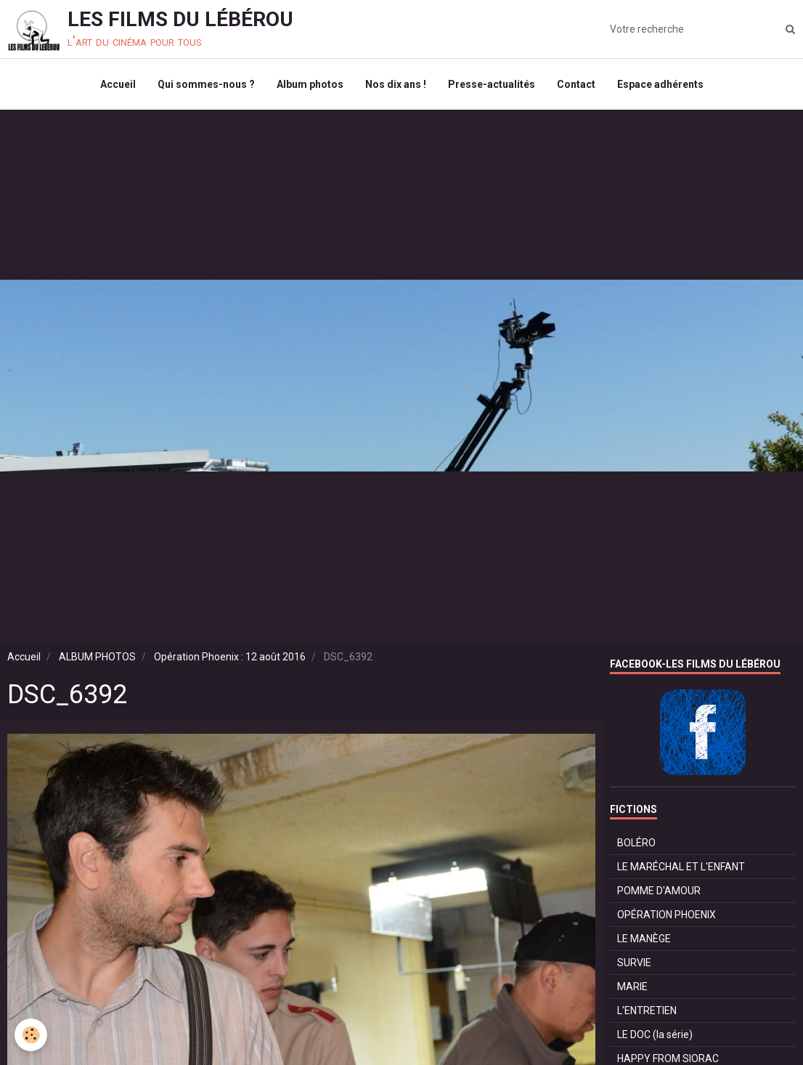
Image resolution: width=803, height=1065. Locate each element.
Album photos (310, 84)
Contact (576, 84)
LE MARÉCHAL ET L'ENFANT (681, 866)
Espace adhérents (660, 84)
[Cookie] (31, 1035)
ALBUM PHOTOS (97, 657)
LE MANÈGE (644, 938)
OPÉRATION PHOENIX (666, 914)
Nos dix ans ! (395, 84)
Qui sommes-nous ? (206, 84)
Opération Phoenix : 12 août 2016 (230, 657)
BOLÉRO (636, 843)
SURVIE (634, 962)
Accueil (118, 84)
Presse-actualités (491, 84)
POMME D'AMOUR (659, 890)
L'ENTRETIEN (647, 1010)
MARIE (632, 986)
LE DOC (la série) (655, 1034)
